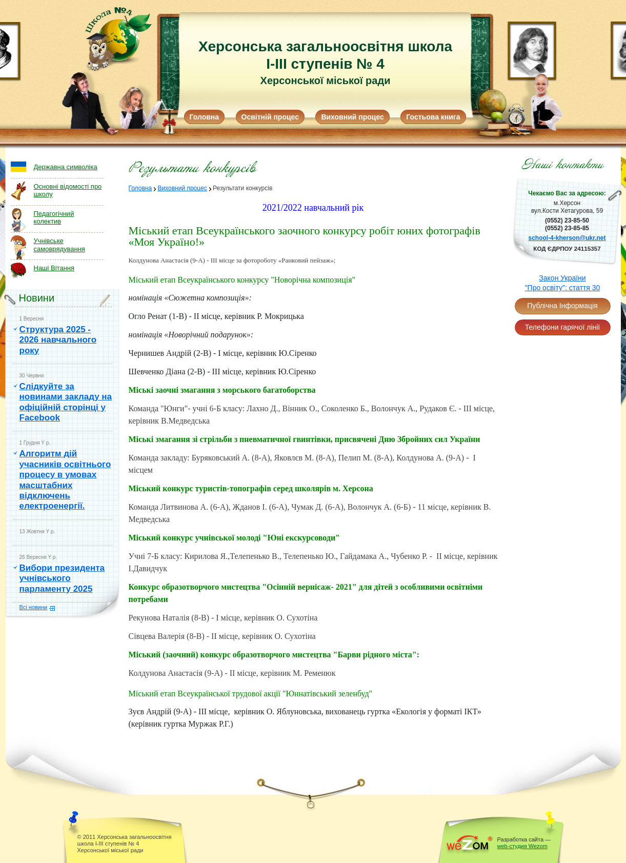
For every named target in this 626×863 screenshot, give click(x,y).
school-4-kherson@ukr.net (566, 238)
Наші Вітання (54, 268)
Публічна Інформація (562, 306)
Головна (204, 117)
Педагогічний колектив (54, 218)
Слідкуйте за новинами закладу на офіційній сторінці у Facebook (65, 402)
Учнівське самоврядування (59, 245)
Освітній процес (270, 117)
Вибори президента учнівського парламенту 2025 (62, 578)
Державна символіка (65, 167)
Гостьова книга (433, 117)
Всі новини (33, 607)
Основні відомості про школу (68, 190)
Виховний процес (352, 117)
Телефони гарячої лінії (562, 327)
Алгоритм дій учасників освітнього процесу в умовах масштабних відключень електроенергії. (65, 480)
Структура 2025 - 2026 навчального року (58, 340)
